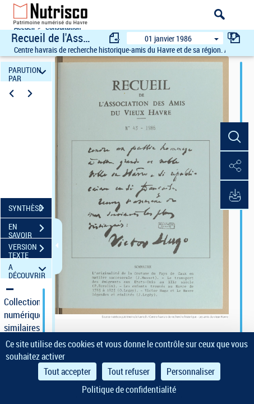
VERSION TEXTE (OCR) (30, 250)
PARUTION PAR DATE (29, 71)
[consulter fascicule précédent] (114, 38)
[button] (234, 137)
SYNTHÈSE (30, 208)
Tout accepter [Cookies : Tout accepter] (67, 371)
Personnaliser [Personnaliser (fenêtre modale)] (191, 371)
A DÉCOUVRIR (29, 268)
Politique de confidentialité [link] (129, 389)
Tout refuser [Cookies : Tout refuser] (129, 371)
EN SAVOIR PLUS (30, 229)
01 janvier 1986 (168, 38)
